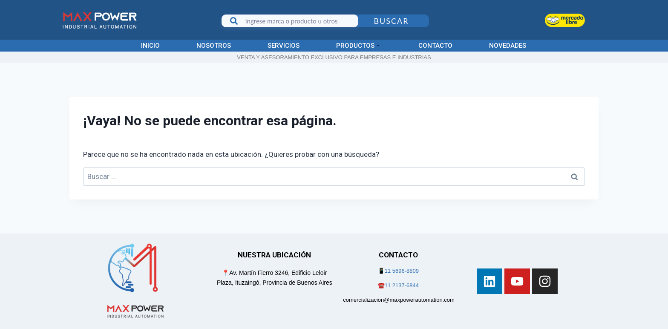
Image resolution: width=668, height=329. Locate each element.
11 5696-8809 (402, 271)
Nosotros (213, 45)
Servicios (283, 45)
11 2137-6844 (402, 285)
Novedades (507, 45)
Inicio (150, 45)
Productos (357, 45)
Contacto (435, 45)
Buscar (391, 21)
